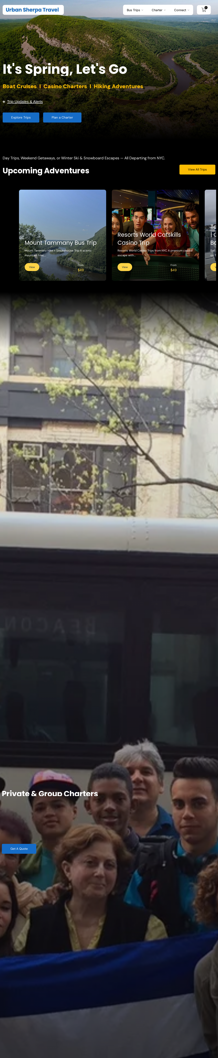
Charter (157, 10)
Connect (180, 10)
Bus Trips (133, 10)
